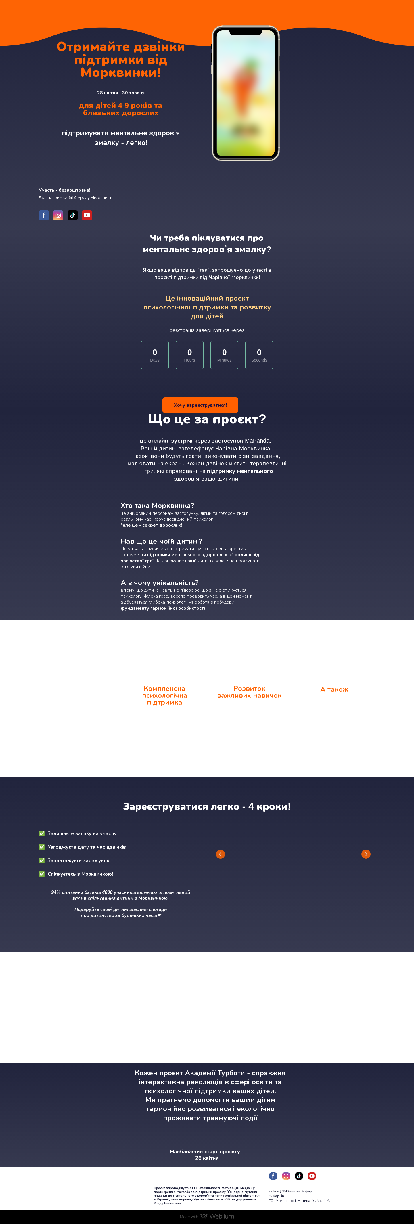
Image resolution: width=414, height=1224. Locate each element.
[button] (44, 215)
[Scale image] (293, 854)
